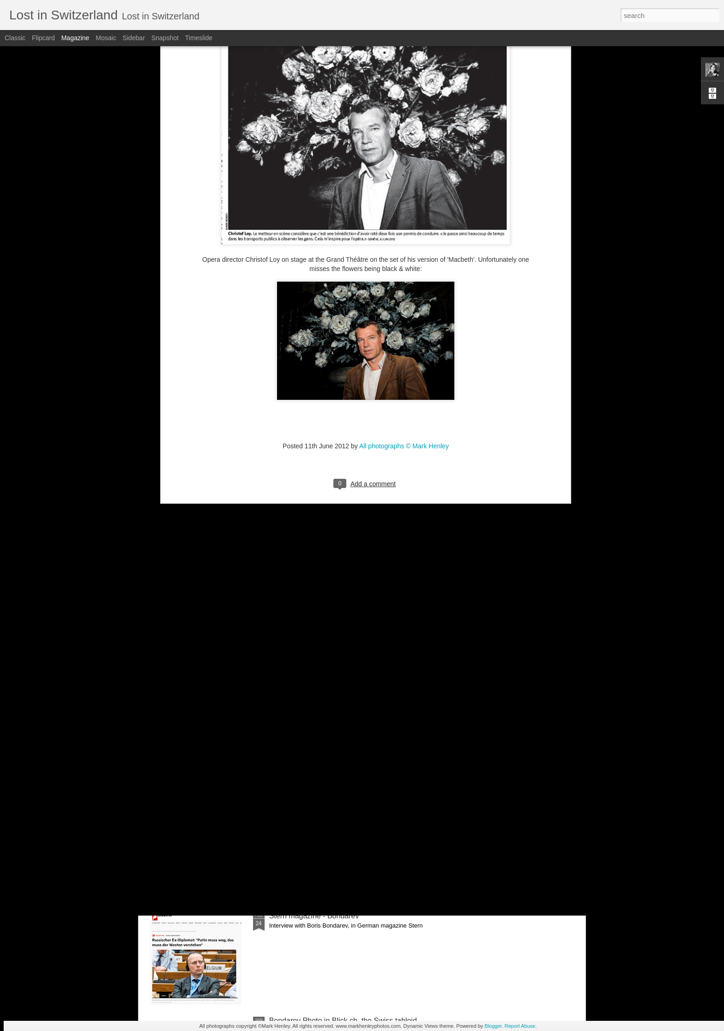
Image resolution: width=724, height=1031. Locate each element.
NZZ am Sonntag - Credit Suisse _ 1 (328, 811)
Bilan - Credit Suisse (302, 706)
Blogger (492, 1026)
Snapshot (165, 38)
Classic (15, 38)
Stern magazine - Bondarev (314, 916)
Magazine (75, 38)
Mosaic (106, 38)
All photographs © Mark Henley (404, 286)
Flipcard (43, 38)
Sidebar (134, 38)
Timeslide (198, 38)
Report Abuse (520, 1026)
